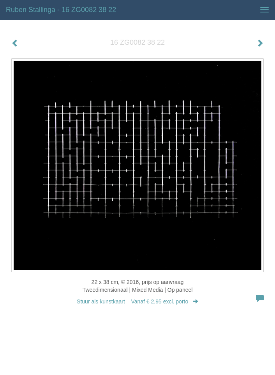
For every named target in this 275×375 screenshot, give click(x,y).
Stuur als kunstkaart (137, 301)
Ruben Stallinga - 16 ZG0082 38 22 (61, 10)
